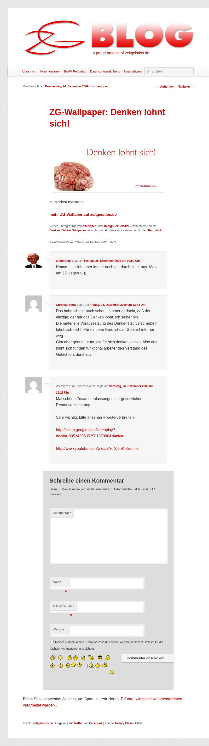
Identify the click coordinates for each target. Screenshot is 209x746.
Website (58, 629)
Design (109, 226)
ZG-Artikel (122, 226)
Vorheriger (165, 86)
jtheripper (101, 86)
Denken (55, 230)
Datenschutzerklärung (105, 71)
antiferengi (63, 260)
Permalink (155, 230)
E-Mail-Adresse (63, 607)
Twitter (78, 723)
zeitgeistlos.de (43, 723)
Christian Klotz (66, 304)
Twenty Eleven (124, 723)
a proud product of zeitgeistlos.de (121, 53)
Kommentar (62, 513)
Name (60, 583)
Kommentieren (50, 71)
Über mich (29, 71)
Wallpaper (79, 230)
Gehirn (66, 230)
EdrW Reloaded (75, 71)
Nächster (186, 86)
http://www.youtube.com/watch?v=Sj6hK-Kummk (97, 448)
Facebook (96, 723)
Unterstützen (133, 71)
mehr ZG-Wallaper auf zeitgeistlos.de (83, 214)
